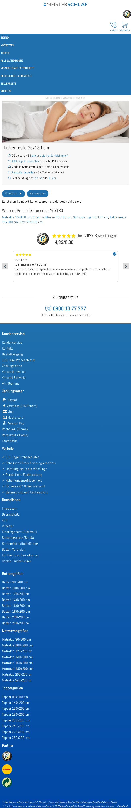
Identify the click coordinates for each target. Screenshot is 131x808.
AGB (4, 520)
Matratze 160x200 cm (17, 663)
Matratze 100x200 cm (17, 645)
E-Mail (52, 178)
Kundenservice (12, 342)
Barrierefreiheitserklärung (20, 543)
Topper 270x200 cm (15, 732)
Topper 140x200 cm (16, 702)
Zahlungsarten (12, 366)
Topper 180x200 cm (16, 714)
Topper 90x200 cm (15, 697)
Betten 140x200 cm (16, 599)
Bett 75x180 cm (31, 222)
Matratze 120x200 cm (17, 651)
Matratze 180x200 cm (17, 668)
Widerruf (8, 526)
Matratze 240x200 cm (17, 680)
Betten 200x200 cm (16, 617)
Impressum (9, 508)
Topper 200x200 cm (15, 720)
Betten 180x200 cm (16, 611)
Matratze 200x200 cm (17, 674)
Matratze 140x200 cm (17, 657)
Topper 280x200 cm (15, 737)
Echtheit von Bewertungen (20, 555)
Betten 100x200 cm (16, 588)
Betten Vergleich (13, 549)
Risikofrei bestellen (23, 172)
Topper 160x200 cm (16, 708)
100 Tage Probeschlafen (26, 161)
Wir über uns (11, 383)
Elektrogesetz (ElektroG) (19, 532)
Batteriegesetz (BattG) (18, 537)
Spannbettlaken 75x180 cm (52, 217)
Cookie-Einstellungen (17, 561)
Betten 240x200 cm (16, 623)
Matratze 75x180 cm (16, 217)
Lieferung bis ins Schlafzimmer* (49, 155)
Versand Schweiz (14, 377)
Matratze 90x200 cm (16, 639)
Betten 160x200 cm (16, 605)
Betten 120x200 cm (16, 594)
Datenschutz (11, 514)
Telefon (37, 178)
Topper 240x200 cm (15, 726)
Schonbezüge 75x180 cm (90, 217)
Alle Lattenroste (53, 97)
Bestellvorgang (12, 354)
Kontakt (7, 348)
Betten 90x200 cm (15, 582)
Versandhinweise (14, 371)
